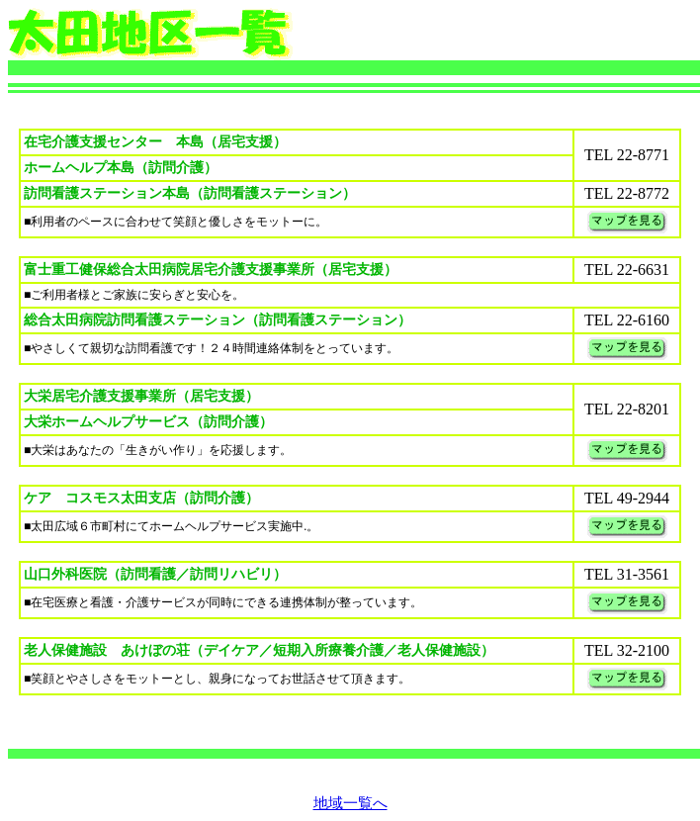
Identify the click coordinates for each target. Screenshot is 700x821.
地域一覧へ (350, 803)
